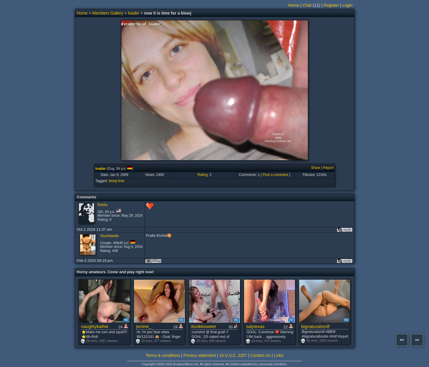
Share (315, 168)
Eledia (102, 205)
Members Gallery (107, 13)
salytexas (255, 326)
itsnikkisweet (203, 326)
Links (278, 355)
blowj (113, 181)
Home (293, 5)
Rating (202, 175)
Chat (307, 5)
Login (348, 5)
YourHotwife (109, 236)
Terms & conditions (163, 355)
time (121, 181)
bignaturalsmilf (315, 326)
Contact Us (260, 355)
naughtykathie (94, 326)
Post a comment (275, 175)
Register (331, 5)
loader (133, 13)
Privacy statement (199, 355)
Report (328, 168)
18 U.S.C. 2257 (233, 355)
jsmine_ (143, 326)
